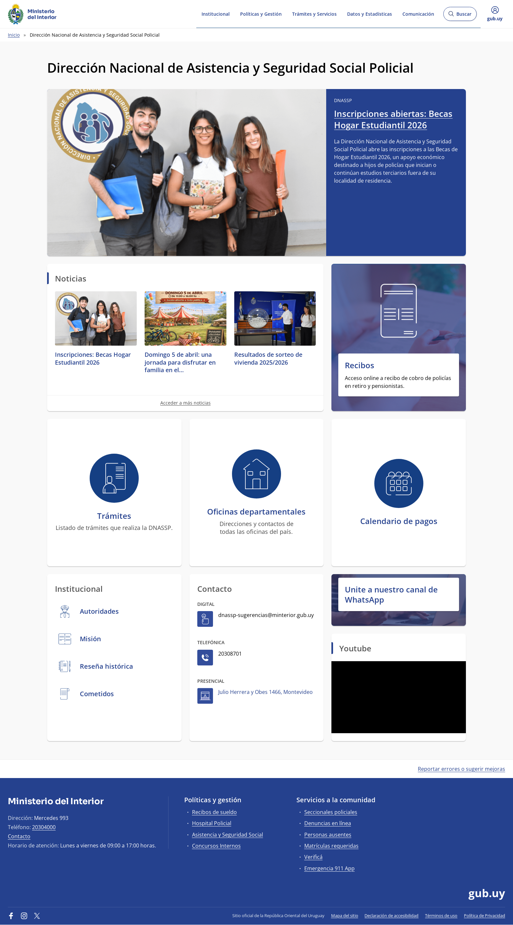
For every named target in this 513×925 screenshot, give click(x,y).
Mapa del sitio (344, 915)
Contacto (19, 836)
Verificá (313, 857)
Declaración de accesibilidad (391, 915)
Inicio (14, 35)
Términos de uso (441, 915)
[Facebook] (11, 915)
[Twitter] (37, 915)
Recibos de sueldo (214, 812)
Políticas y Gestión (261, 13)
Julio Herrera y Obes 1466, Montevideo (265, 692)
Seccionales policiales (330, 812)
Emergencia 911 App (329, 868)
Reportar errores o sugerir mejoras (461, 768)
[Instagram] (24, 915)
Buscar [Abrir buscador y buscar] (459, 16)
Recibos (359, 365)
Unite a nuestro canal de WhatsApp (391, 594)
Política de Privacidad (484, 915)
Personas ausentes (327, 834)
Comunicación (418, 13)
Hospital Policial (211, 823)
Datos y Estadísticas (369, 13)
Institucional (216, 13)
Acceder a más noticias (185, 403)
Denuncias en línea (327, 823)
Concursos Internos (216, 845)
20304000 (44, 827)
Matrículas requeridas (331, 845)
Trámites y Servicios (314, 13)
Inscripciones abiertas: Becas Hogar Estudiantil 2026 (393, 119)
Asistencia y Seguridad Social (227, 834)
